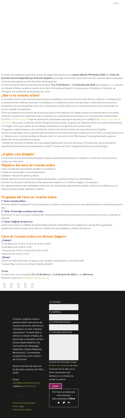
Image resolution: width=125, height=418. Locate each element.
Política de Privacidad (60, 365)
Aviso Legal (18, 406)
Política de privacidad (24, 402)
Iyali (111, 84)
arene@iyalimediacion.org (35, 277)
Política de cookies (22, 409)
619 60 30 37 (29, 386)
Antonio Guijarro (19, 119)
